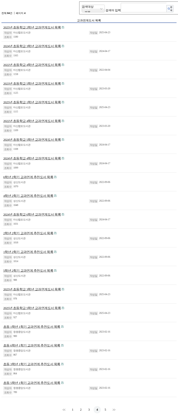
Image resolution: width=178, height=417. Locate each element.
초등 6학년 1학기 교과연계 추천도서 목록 (31, 345)
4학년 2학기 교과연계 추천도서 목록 (28, 196)
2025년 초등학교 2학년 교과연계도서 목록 (32, 27)
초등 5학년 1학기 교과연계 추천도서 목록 (31, 383)
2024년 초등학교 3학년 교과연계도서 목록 (32, 46)
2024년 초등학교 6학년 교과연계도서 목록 (32, 214)
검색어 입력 (113, 10)
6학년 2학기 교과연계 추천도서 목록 (28, 177)
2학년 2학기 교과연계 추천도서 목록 (28, 233)
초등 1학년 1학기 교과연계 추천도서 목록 (31, 327)
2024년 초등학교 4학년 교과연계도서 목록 (32, 158)
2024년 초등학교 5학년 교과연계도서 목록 (32, 139)
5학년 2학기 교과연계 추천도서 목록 (28, 270)
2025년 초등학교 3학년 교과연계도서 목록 (32, 289)
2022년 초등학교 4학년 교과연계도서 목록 (32, 65)
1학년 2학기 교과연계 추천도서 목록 (28, 252)
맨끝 (113, 409)
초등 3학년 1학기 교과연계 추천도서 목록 (31, 364)
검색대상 (88, 6)
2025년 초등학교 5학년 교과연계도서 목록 (32, 308)
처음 (64, 409)
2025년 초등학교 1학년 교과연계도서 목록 (32, 102)
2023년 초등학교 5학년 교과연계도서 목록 (32, 83)
